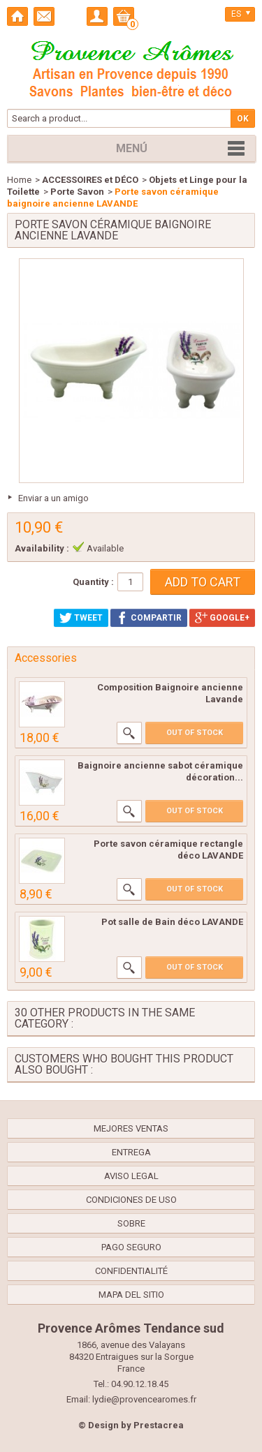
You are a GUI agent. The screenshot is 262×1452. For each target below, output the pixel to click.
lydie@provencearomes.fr (144, 1399)
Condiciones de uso (131, 1199)
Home (19, 180)
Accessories (46, 658)
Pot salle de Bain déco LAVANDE (172, 922)
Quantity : (93, 582)
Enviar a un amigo (53, 498)
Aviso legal (131, 1176)
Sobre (131, 1223)
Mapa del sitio (131, 1294)
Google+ (222, 618)
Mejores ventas (131, 1128)
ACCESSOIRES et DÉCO (90, 180)
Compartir (149, 618)
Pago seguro (131, 1247)
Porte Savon (77, 191)
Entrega (131, 1152)
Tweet (81, 618)
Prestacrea (158, 1425)
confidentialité (131, 1271)
